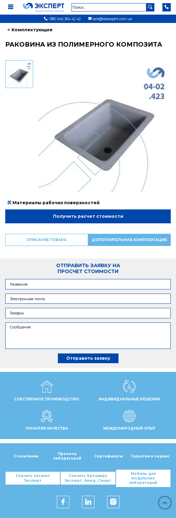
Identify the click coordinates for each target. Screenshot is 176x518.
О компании (26, 456)
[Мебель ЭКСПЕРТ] (47, 7)
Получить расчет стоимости (88, 216)
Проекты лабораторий (67, 456)
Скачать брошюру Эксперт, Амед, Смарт (87, 478)
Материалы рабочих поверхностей (53, 202)
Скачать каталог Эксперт (33, 478)
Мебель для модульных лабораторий (143, 478)
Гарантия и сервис (150, 456)
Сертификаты (108, 456)
